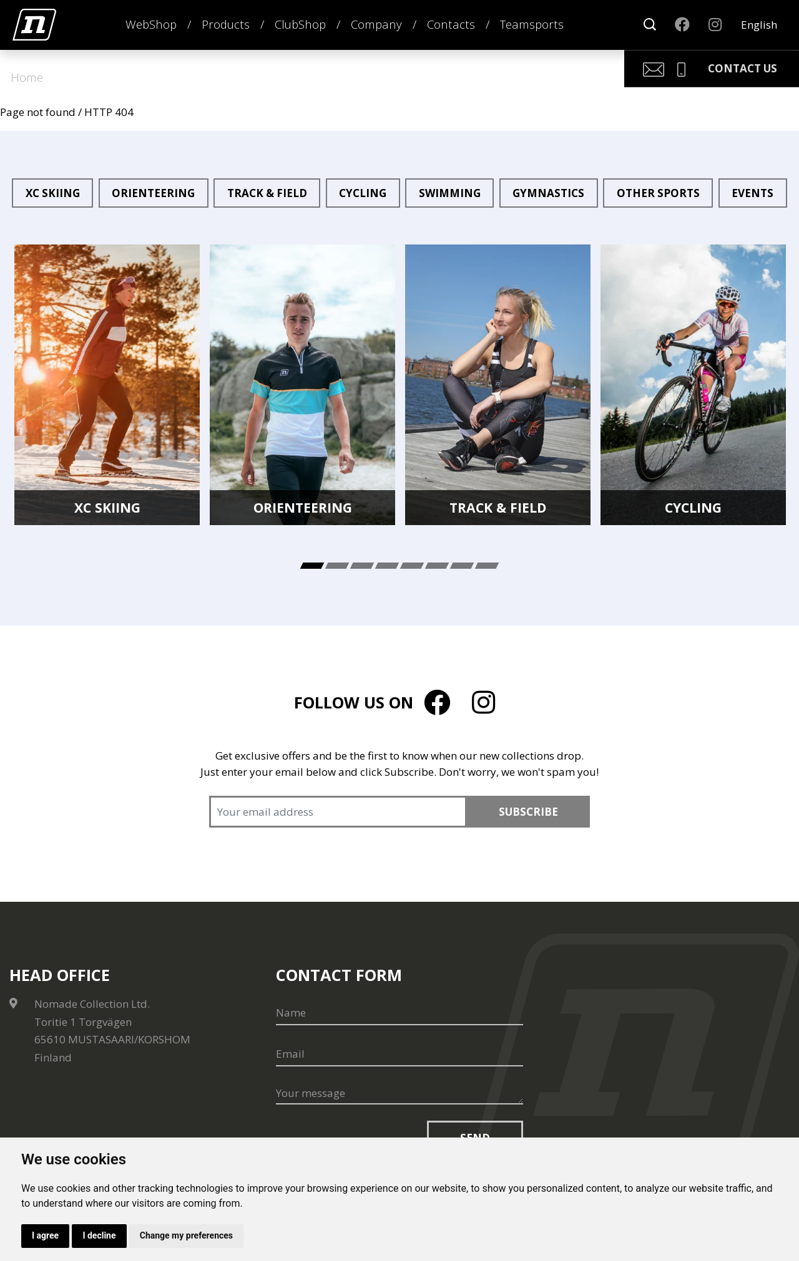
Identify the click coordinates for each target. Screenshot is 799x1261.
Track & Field (267, 193)
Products (226, 24)
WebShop (151, 24)
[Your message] (400, 1094)
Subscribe (528, 811)
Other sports (658, 193)
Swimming (450, 193)
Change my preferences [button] (186, 1235)
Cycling (362, 193)
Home (27, 77)
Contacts (451, 24)
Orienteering (153, 193)
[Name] (400, 1012)
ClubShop (300, 24)
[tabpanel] (107, 384)
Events (752, 193)
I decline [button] (98, 1235)
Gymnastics (548, 193)
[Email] (400, 1053)
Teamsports (532, 24)
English (759, 24)
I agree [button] (45, 1235)
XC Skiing (53, 193)
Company (376, 24)
